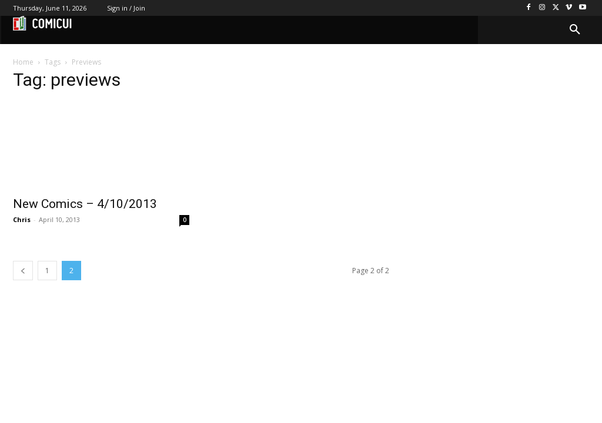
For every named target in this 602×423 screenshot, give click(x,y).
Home (23, 62)
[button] (575, 30)
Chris (22, 219)
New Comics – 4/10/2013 (85, 204)
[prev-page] (23, 270)
